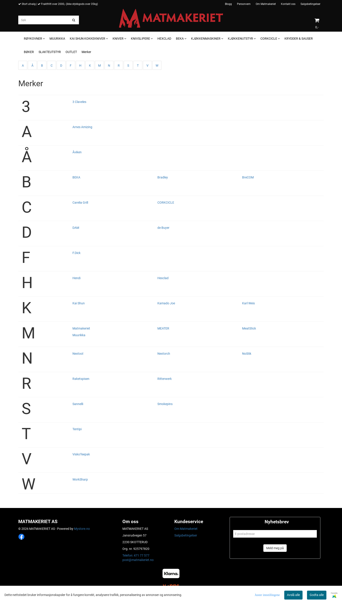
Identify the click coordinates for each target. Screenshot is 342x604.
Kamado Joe (166, 303)
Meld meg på (275, 548)
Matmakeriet (81, 328)
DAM (75, 227)
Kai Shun (78, 303)
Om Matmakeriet (266, 4)
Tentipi (77, 429)
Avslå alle (293, 595)
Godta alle (317, 595)
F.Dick (76, 253)
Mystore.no (82, 528)
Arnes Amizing (82, 127)
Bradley (162, 177)
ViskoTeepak (81, 454)
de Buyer (163, 227)
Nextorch (163, 353)
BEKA (76, 177)
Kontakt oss (288, 4)
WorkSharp (80, 479)
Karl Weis (248, 303)
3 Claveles (79, 102)
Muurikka (78, 335)
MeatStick (249, 328)
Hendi (76, 278)
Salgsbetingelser (310, 4)
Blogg (228, 4)
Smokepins (165, 404)
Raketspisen (80, 379)
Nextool (77, 353)
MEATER (163, 328)
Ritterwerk (164, 379)
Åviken (77, 152)
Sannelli (77, 404)
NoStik (246, 353)
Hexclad (163, 278)
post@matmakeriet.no (138, 560)
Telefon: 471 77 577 (135, 555)
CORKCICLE (165, 202)
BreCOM (248, 177)
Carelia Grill (80, 202)
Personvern (244, 4)
